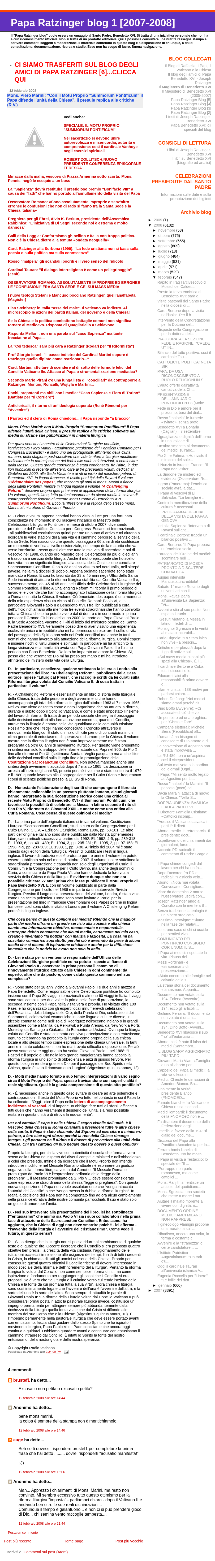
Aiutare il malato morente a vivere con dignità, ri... (180, 1203)
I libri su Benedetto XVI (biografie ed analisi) (192, 160)
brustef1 (21, 1380)
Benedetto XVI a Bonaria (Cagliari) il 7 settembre (179, 429)
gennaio (165, 1285)
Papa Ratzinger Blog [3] (191, 108)
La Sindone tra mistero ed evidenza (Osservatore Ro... (183, 476)
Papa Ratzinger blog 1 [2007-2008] (93, 22)
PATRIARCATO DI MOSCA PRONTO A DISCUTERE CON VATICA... (180, 567)
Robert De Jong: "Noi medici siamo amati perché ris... (181, 701)
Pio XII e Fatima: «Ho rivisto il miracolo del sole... (182, 457)
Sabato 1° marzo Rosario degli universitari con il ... (183, 588)
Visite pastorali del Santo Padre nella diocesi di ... (183, 303)
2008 (158, 225)
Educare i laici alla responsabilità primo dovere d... (182, 680)
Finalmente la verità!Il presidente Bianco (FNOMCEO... (175, 1093)
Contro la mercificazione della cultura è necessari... (182, 505)
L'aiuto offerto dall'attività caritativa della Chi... (178, 387)
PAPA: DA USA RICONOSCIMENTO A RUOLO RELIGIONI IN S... (182, 375)
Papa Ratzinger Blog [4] (191, 104)
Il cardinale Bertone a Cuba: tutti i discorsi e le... (180, 668)
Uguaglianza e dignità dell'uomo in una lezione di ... (184, 439)
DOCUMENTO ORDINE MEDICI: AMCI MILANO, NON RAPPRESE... (180, 1215)
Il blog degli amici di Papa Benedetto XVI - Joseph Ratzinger (189, 78)
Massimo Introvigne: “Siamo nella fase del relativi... (180, 922)
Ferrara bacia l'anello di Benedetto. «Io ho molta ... (181, 1152)
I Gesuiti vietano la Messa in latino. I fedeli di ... (181, 621)
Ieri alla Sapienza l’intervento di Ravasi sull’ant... (183, 528)
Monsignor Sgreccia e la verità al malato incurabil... (182, 630)
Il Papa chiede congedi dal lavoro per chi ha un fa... (179, 865)
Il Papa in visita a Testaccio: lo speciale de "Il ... (182, 1161)
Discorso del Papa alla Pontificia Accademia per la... (183, 1142)
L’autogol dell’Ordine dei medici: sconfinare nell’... (184, 556)
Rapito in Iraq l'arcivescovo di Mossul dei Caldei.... (182, 284)
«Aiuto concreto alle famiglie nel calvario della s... (184, 978)
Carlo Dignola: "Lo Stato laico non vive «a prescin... (182, 640)
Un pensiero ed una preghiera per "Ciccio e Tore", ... (182, 720)
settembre (167, 241)
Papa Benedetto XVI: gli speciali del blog (191, 127)
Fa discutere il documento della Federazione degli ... (183, 1124)
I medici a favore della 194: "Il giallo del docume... (182, 1133)
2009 (158, 220)
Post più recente (17, 1541)
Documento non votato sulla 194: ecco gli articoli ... (180, 1006)
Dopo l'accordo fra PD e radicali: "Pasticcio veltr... (180, 875)
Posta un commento (23, 1532)
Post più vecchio (129, 1541)
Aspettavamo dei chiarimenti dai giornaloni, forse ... (184, 842)
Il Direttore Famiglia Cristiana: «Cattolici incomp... (182, 814)
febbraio (165, 277)
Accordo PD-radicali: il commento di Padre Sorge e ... (183, 854)
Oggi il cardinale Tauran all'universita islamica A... (180, 1268)
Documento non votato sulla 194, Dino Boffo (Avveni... (180, 1025)
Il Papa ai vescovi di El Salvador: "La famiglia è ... (181, 495)
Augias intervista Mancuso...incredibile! (177, 579)
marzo (164, 272)
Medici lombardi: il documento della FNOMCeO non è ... (182, 1114)
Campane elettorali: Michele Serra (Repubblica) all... (180, 729)
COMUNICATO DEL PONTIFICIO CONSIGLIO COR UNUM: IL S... (181, 943)
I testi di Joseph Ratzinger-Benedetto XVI (188, 119)
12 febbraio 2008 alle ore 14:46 (42, 1430)
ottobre (164, 235)
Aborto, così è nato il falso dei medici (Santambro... (182, 1044)
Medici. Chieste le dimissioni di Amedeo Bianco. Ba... (183, 1081)
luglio (163, 251)
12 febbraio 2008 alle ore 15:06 (42, 1472)
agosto (164, 246)
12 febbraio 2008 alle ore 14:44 (42, 1398)
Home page (73, 1541)
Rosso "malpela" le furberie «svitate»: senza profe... (180, 420)
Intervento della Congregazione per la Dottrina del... (183, 322)
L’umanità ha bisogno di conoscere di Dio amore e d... (184, 739)
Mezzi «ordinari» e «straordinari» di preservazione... (172, 966)
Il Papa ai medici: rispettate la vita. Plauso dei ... (182, 955)
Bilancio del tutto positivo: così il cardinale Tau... (184, 354)
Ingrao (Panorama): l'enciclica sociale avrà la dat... (182, 486)
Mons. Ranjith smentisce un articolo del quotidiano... (180, 1184)
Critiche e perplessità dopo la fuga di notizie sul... (181, 649)
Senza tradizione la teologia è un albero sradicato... (182, 913)
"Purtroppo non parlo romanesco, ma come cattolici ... (177, 1173)
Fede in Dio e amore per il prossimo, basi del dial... (179, 410)
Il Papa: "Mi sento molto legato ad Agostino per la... (183, 776)
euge (18, 1440)
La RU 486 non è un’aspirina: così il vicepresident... (182, 757)
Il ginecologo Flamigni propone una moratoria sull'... (183, 1226)
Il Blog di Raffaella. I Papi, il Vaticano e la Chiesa (188, 68)
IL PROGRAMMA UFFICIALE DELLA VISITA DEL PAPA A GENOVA (182, 516)
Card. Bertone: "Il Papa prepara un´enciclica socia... (183, 547)
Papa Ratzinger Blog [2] (191, 112)
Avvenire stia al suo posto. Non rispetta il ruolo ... (183, 612)
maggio (165, 261)
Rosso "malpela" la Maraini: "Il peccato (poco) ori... (182, 786)
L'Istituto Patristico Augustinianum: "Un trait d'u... (179, 1257)
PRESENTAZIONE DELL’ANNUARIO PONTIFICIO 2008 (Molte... (182, 398)
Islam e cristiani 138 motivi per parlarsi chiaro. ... (182, 691)
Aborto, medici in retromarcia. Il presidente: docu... (183, 833)
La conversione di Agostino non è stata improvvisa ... (183, 748)
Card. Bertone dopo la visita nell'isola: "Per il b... (180, 313)
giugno (164, 256)
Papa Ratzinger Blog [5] (191, 100)
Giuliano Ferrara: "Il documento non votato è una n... (183, 1015)
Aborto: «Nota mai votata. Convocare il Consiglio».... (181, 884)
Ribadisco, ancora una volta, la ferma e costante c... (183, 1236)
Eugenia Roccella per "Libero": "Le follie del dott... (183, 1278)
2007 (158, 1290)
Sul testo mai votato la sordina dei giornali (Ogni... (182, 767)
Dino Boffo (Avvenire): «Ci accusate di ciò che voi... (180, 710)
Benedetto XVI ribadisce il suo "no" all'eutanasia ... (182, 1034)
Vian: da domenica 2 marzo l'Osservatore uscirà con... (181, 894)
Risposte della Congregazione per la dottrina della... (182, 331)
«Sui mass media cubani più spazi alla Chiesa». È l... (181, 659)
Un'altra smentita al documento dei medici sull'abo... (183, 448)
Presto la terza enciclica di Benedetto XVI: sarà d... (179, 294)
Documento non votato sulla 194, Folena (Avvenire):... (180, 996)
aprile (163, 267)
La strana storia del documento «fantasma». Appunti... (183, 987)
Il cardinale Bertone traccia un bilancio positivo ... (182, 537)
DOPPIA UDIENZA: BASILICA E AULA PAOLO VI (182, 805)
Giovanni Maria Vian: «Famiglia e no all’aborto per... (183, 1063)
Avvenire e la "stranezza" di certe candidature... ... (180, 1245)
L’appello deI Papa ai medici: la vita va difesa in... (183, 1072)
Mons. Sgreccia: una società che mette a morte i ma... (181, 1194)
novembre (167, 230)
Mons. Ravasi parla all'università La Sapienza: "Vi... (181, 600)
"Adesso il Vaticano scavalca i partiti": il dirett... (182, 823)
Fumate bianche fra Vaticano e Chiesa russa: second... (183, 1104)
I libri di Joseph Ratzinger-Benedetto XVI (189, 152)
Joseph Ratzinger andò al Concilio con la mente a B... (182, 903)
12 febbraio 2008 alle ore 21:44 (42, 1523)
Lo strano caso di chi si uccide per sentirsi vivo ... (182, 931)
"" (31, 482)
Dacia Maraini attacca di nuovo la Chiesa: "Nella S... (183, 795)
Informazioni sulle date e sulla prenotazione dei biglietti (186, 196)
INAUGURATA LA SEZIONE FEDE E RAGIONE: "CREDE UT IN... (183, 343)
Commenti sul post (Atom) (46, 1552)
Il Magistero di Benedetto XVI (185, 87)
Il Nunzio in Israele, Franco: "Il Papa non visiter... (182, 467)
